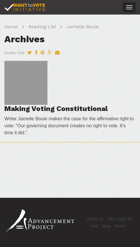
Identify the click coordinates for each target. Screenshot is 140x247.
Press (120, 226)
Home (11, 26)
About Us (95, 219)
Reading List (42, 26)
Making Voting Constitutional (56, 109)
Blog (107, 226)
